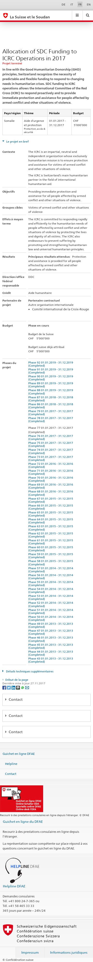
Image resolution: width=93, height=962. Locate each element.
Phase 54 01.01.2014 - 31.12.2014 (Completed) (51, 590)
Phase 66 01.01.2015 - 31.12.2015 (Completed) (51, 507)
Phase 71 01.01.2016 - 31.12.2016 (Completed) (51, 472)
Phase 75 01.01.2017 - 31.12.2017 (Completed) (51, 444)
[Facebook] (4, 687)
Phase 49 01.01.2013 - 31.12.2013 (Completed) (51, 625)
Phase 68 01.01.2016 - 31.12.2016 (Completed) (51, 493)
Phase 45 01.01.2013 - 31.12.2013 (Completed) (51, 646)
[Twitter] (9, 687)
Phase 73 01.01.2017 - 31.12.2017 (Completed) (51, 458)
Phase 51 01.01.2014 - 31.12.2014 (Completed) (51, 611)
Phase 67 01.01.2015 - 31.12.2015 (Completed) (51, 500)
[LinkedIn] (14, 687)
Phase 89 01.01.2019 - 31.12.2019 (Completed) (51, 385)
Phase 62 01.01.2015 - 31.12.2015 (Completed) (51, 535)
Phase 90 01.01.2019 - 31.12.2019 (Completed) (51, 378)
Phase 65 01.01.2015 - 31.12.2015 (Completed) (51, 514)
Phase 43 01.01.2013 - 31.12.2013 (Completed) (51, 660)
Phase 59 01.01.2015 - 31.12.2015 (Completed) (51, 556)
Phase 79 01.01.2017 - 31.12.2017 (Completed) (51, 412)
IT (71, 4)
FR (80, 4)
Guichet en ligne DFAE (19, 754)
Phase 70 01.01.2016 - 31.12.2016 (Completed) (51, 479)
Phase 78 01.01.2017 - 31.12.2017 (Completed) (51, 419)
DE (63, 4)
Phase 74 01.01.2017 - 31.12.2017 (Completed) (51, 451)
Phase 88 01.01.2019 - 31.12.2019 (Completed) (51, 392)
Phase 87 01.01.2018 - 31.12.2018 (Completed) (51, 399)
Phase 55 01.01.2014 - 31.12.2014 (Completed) (51, 583)
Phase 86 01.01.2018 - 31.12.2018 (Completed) (51, 406)
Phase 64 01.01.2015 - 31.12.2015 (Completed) (51, 521)
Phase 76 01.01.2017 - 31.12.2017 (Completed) (51, 437)
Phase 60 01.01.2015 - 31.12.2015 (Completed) (51, 549)
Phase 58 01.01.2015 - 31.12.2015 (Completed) (51, 562)
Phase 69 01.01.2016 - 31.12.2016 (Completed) (51, 486)
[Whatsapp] (23, 687)
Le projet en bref (17, 141)
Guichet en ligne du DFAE (23, 821)
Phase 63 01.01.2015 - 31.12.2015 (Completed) (51, 528)
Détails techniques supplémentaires (29, 671)
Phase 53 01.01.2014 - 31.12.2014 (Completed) (51, 597)
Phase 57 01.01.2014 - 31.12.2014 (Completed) (51, 570)
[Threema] (18, 687)
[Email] (27, 687)
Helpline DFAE (14, 886)
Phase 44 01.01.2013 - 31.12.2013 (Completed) (51, 653)
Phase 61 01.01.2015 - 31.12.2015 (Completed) (51, 542)
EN (89, 4)
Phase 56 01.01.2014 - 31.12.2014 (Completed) (51, 576)
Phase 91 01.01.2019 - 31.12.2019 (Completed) (51, 371)
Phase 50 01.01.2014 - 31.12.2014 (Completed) (51, 618)
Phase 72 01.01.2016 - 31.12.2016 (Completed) (51, 465)
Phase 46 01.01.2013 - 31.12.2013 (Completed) (51, 639)
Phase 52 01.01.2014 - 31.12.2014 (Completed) (51, 604)
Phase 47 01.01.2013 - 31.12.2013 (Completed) (51, 632)
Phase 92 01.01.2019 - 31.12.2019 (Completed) (51, 364)
